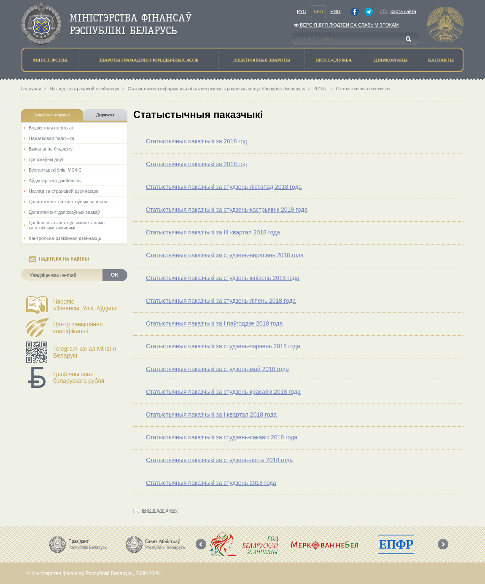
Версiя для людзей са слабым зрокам (346, 24)
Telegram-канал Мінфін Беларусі (84, 352)
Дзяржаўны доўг (46, 159)
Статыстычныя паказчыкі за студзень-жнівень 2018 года (222, 278)
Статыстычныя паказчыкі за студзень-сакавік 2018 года (221, 437)
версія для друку (160, 510)
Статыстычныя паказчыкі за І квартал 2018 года (211, 414)
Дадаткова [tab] (105, 115)
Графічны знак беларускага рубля (78, 377)
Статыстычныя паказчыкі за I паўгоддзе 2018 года (214, 323)
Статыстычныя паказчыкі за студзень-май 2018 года (217, 369)
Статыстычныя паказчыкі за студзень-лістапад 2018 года (224, 186)
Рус (301, 11)
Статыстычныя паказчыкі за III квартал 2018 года (213, 232)
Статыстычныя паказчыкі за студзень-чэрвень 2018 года (223, 346)
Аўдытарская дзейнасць (55, 180)
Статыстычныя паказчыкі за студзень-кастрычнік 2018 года (226, 209)
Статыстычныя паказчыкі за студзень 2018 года (211, 482)
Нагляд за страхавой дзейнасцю (84, 88)
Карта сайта (403, 11)
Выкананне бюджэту (51, 148)
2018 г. (320, 88)
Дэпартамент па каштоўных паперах (68, 201)
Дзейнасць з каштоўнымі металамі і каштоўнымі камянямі (67, 225)
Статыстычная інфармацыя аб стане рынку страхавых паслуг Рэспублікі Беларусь (216, 88)
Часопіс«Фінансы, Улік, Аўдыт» (85, 305)
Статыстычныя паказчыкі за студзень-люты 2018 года (219, 460)
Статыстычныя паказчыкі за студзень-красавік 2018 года (223, 391)
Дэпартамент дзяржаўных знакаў (64, 212)
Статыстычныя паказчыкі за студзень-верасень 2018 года (225, 255)
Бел (318, 11)
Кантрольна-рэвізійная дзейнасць (65, 238)
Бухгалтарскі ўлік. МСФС (55, 169)
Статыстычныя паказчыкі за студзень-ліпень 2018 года (221, 300)
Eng (336, 11)
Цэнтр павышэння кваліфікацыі (78, 327)
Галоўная (31, 88)
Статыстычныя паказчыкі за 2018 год (196, 141)
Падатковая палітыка (51, 138)
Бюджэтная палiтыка (51, 127)
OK (115, 275)
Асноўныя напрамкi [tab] (52, 115)
